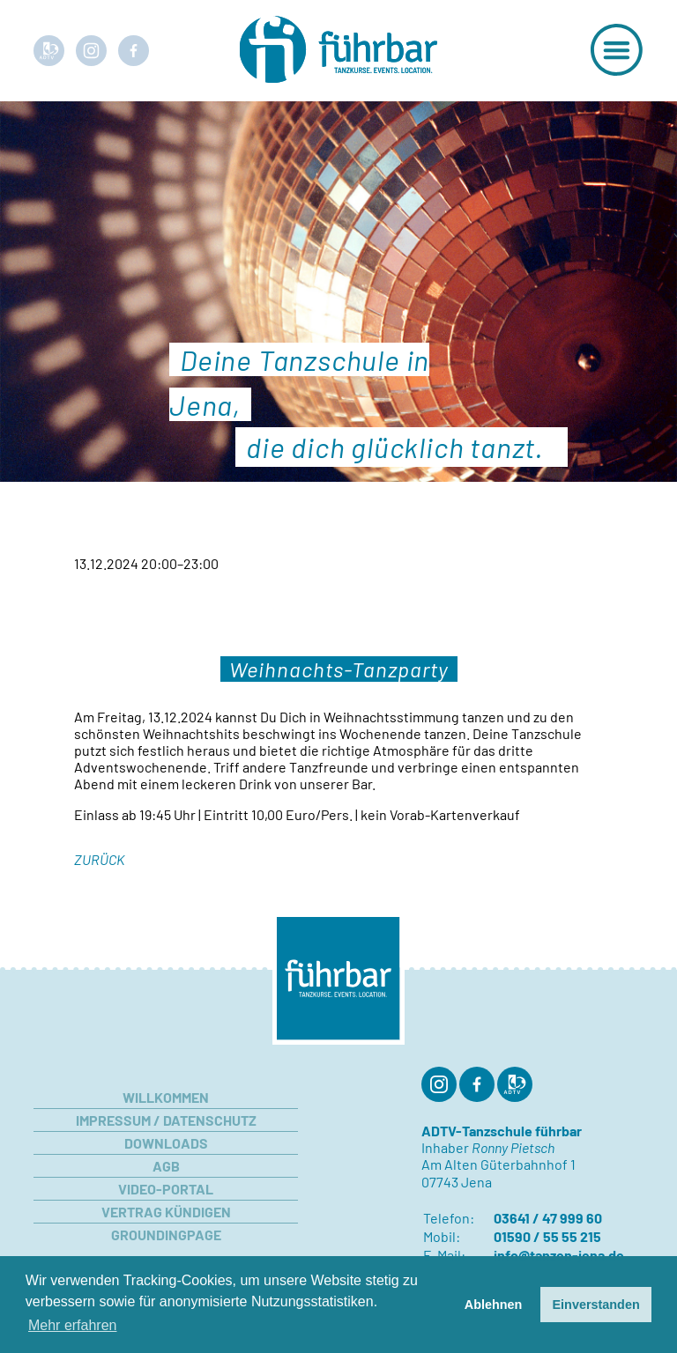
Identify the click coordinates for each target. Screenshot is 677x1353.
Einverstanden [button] (596, 1305)
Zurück (99, 859)
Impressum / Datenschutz (166, 1120)
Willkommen (166, 1097)
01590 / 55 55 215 (547, 1236)
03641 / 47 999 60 (548, 1217)
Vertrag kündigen (166, 1211)
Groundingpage (166, 1234)
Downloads (166, 1143)
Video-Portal (165, 1188)
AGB (166, 1165)
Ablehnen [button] (494, 1305)
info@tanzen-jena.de (559, 1254)
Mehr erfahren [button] (72, 1325)
